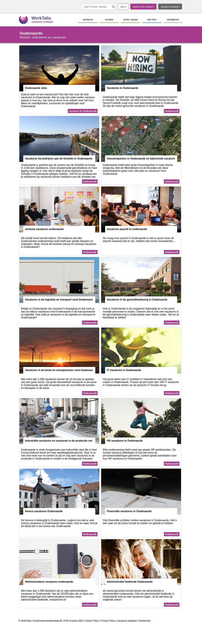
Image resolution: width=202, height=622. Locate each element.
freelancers (145, 620)
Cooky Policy (92, 620)
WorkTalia (41, 18)
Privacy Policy (108, 620)
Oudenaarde (172, 111)
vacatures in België (42, 22)
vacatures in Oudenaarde (83, 111)
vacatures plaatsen (127, 620)
